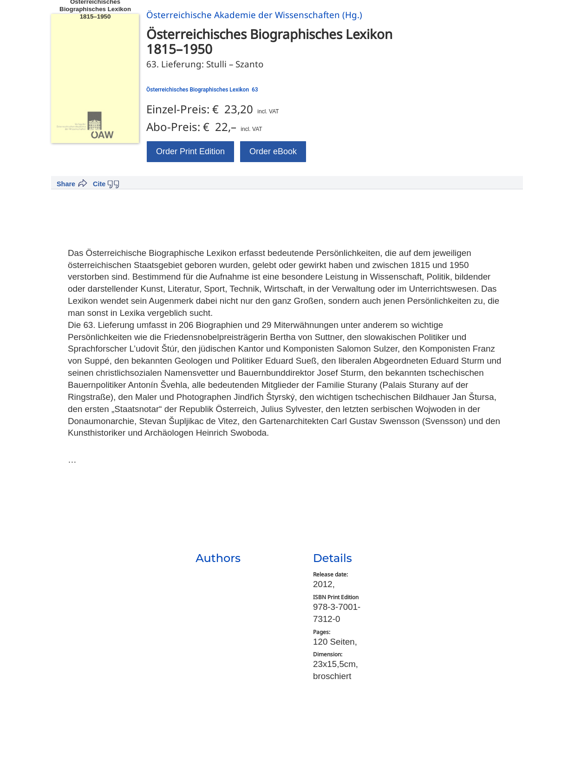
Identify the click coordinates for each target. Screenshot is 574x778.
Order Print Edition (190, 151)
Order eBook (273, 151)
